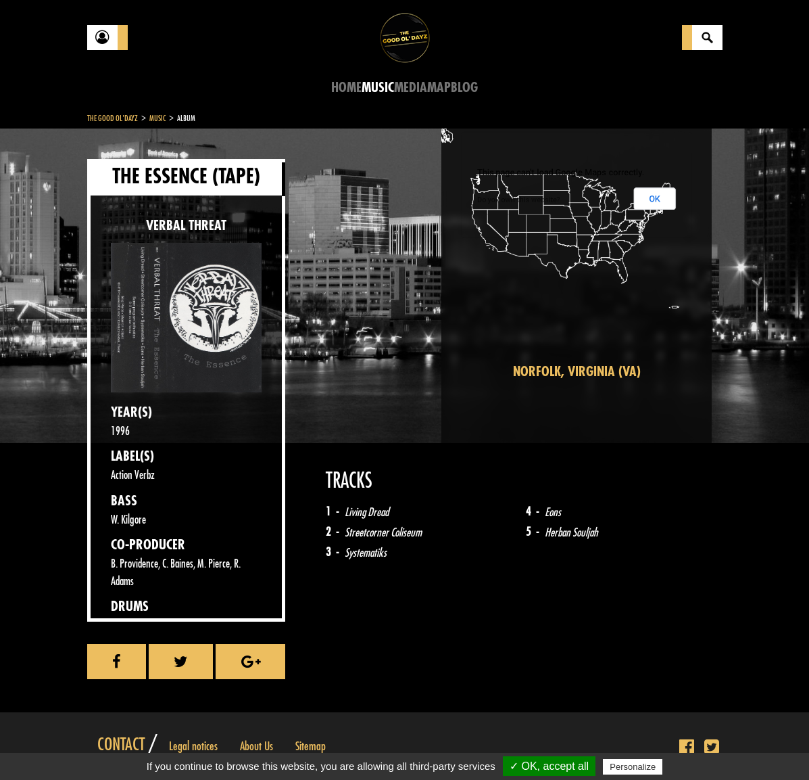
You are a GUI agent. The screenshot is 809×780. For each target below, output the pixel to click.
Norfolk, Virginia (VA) (577, 372)
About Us (256, 746)
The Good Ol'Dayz (112, 118)
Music (378, 88)
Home (346, 88)
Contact (121, 745)
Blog (464, 88)
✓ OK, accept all (549, 766)
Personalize (633, 767)
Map (439, 88)
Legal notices (193, 746)
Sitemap (310, 746)
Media (410, 88)
